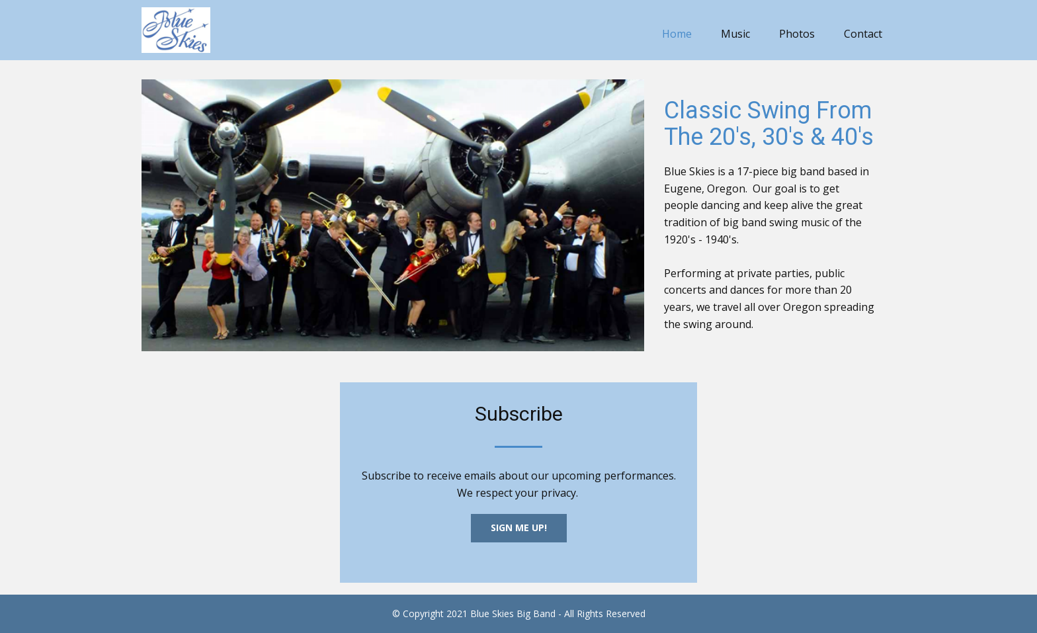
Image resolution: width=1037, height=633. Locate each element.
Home (677, 33)
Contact (863, 33)
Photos (797, 33)
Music (735, 33)
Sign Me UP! (519, 527)
